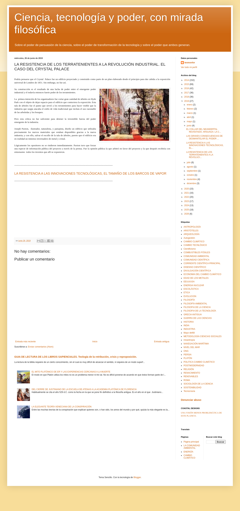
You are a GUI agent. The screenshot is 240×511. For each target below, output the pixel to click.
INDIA (186, 325)
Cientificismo (190, 249)
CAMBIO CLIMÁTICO (194, 241)
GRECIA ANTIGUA (193, 314)
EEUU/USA (189, 281)
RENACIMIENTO (192, 373)
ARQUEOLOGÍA (192, 234)
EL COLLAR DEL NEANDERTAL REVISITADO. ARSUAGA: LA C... (203, 130)
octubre (191, 175)
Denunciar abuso (191, 399)
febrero (190, 109)
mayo (190, 121)
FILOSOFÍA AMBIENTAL (195, 303)
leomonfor (189, 62)
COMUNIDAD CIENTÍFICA (196, 260)
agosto (190, 167)
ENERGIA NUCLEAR (194, 285)
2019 (187, 101)
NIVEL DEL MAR (192, 347)
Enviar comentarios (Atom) (40, 346)
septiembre (192, 171)
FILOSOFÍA (189, 300)
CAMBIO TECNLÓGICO (195, 245)
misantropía (189, 340)
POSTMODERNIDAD (194, 365)
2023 (187, 201)
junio (189, 125)
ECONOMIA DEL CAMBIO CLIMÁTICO (202, 274)
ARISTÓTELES (191, 230)
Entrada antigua (161, 341)
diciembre (192, 183)
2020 (187, 189)
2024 (187, 205)
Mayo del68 (189, 333)
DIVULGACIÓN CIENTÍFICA (197, 270)
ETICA (187, 292)
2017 (187, 92)
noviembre (192, 179)
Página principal (191, 442)
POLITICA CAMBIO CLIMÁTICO (199, 362)
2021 (187, 193)
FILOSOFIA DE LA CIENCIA (197, 307)
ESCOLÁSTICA (191, 289)
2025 (187, 209)
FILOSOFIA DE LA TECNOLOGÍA (200, 311)
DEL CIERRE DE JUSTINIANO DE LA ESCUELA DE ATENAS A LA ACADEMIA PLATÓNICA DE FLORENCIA (84, 389)
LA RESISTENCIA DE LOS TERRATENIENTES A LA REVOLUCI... (199, 155)
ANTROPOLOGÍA (192, 227)
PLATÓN (188, 358)
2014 (187, 80)
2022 (187, 197)
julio (189, 162)
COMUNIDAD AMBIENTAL (196, 256)
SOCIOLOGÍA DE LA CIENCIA (198, 384)
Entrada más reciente (25, 341)
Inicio (94, 341)
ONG (186, 351)
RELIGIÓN (189, 369)
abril (189, 117)
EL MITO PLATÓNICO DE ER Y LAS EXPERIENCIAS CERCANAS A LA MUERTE (71, 372)
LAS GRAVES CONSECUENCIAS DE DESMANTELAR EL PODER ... (204, 137)
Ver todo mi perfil (189, 67)
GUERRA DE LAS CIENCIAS (198, 318)
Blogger (137, 477)
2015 (187, 84)
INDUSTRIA (189, 329)
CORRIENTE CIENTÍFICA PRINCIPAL (202, 263)
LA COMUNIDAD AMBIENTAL (192, 446)
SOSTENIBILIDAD (192, 387)
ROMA (187, 380)
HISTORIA (189, 322)
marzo (190, 113)
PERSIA (187, 354)
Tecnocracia (189, 391)
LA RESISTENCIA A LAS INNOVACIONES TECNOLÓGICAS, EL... (205, 145)
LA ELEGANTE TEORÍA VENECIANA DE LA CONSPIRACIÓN (62, 406)
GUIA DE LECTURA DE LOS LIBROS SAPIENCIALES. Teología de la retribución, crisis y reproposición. (75, 356)
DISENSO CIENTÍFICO (195, 267)
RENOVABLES (191, 376)
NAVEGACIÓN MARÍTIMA (196, 343)
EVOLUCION (190, 296)
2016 (187, 88)
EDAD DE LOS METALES (196, 278)
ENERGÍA (188, 452)
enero (190, 104)
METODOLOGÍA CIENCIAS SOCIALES (203, 336)
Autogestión (189, 238)
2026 (187, 214)
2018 (187, 97)
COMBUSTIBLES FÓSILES (197, 252)
